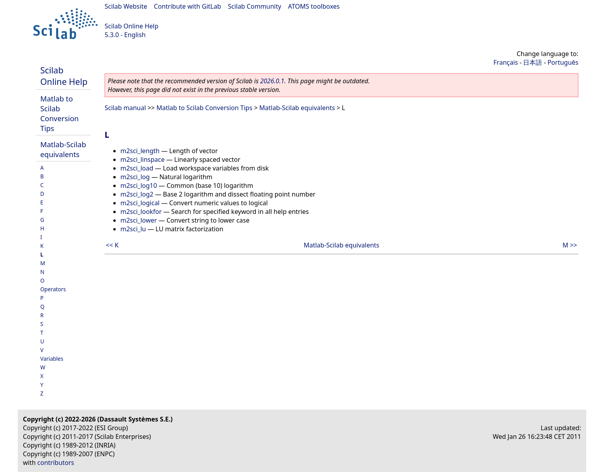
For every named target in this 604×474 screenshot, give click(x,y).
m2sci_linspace (142, 159)
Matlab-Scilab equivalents (63, 149)
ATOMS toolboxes (314, 6)
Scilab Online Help (131, 26)
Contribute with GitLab (187, 6)
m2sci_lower (138, 220)
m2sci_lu (133, 229)
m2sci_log (135, 176)
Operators (53, 289)
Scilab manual (125, 107)
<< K (112, 245)
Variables (51, 358)
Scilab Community (254, 6)
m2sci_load (136, 168)
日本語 (532, 62)
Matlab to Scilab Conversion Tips (59, 113)
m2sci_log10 (138, 185)
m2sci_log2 (137, 194)
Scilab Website (126, 6)
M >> (570, 245)
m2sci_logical (139, 203)
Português (563, 62)
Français (505, 62)
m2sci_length (139, 150)
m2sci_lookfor (141, 211)
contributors (56, 462)
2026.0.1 (272, 81)
